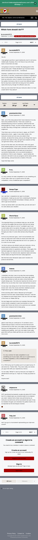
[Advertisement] (19, 512)
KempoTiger (13, 189)
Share (9, 481)
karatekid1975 (7, 34)
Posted (17, 52)
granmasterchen (15, 113)
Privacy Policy (11, 533)
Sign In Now (19, 470)
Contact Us (20, 533)
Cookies (28, 533)
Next (31, 42)
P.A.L (11, 170)
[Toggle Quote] (4, 351)
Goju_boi (12, 416)
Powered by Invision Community (19, 537)
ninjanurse (13, 387)
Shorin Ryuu (13, 216)
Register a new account (19, 458)
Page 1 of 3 (19, 42)
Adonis (11, 269)
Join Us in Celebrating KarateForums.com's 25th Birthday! (18, 3)
